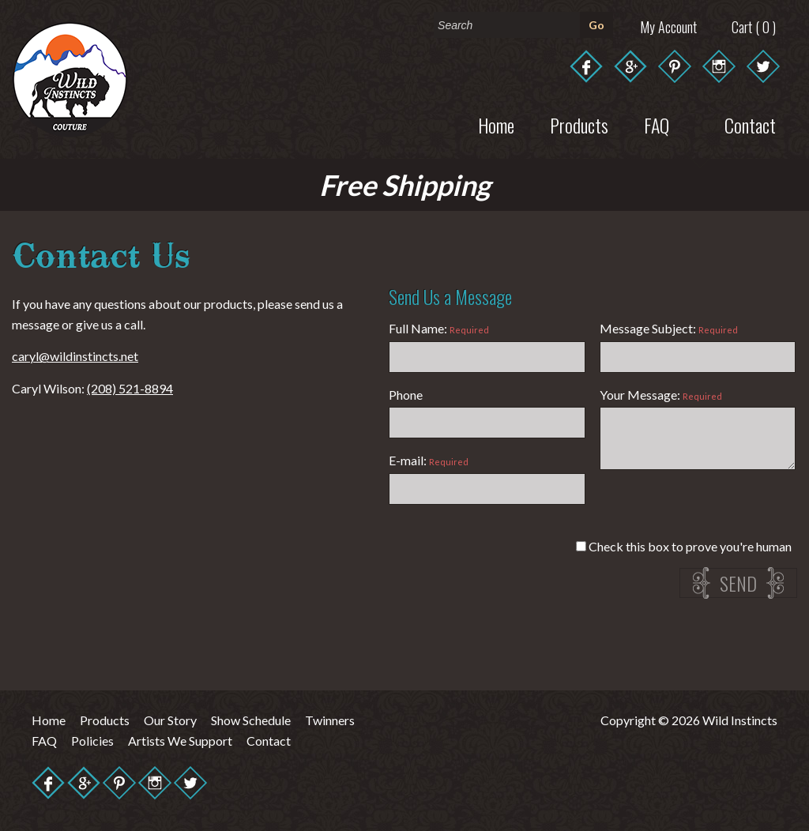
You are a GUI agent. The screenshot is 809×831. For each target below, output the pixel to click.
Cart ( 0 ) (754, 27)
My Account (668, 27)
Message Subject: (669, 328)
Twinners (330, 720)
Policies (92, 740)
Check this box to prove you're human (684, 546)
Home (496, 125)
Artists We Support (180, 740)
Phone (406, 394)
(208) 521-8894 (130, 388)
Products (579, 125)
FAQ (44, 740)
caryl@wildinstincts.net (75, 355)
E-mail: (428, 460)
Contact (268, 740)
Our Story (170, 720)
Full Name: (439, 328)
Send (738, 583)
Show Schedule (251, 720)
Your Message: (661, 394)
